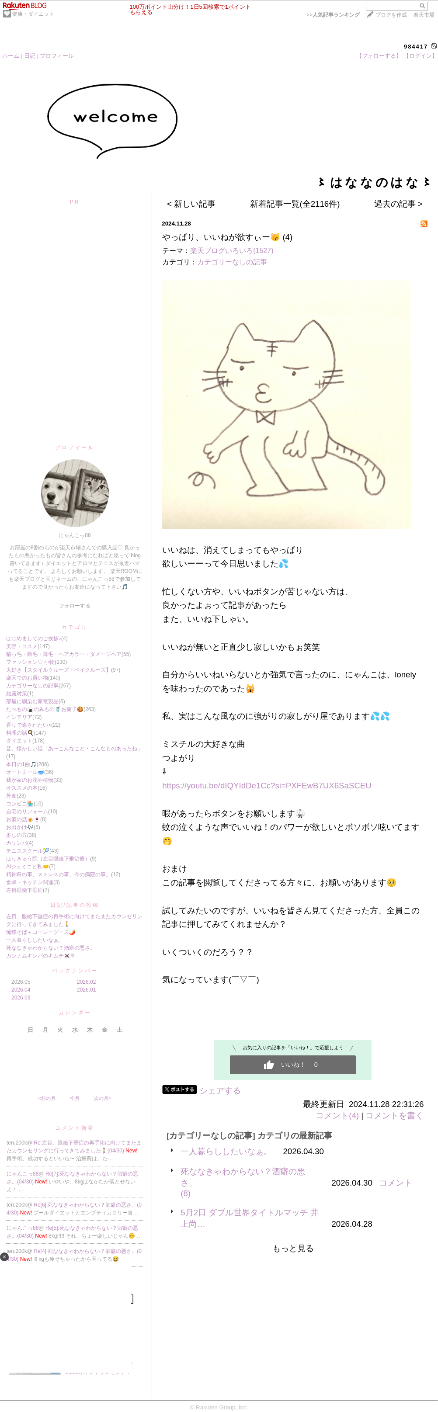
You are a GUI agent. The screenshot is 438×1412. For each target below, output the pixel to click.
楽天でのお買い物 (27, 678)
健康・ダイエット (33, 14)
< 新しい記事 (191, 203)
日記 (29, 55)
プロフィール (57, 55)
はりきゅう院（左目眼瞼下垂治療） (48, 859)
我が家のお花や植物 (29, 780)
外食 (11, 796)
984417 (416, 46)
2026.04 (20, 990)
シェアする (220, 1090)
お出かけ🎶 (20, 827)
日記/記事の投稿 (74, 905)
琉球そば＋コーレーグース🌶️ (41, 932)
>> (333, 15)
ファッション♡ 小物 (30, 662)
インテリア (19, 717)
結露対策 (16, 693)
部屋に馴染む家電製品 (32, 701)
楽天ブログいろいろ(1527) (231, 250)
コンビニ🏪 (20, 804)
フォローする (74, 606)
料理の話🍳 (20, 733)
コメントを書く (394, 1115)
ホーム (10, 55)
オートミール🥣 (25, 772)
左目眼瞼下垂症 (24, 890)
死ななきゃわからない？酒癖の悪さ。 (50, 948)
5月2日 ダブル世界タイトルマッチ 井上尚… (250, 1218)
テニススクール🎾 (27, 851)
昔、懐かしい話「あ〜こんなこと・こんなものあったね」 (74, 749)
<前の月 (46, 1098)
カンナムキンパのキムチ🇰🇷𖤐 (40, 956)
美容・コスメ (22, 646)
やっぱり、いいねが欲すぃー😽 (221, 237)
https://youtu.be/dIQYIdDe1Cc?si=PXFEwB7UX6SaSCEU (267, 785)
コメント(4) (337, 1115)
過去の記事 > (398, 203)
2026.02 (86, 982)
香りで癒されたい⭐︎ (28, 725)
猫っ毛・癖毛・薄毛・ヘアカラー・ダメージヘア (64, 654)
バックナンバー (75, 971)
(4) (287, 237)
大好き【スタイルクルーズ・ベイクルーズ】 (58, 670)
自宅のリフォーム (27, 811)
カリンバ (16, 843)
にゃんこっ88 (22, 1174)
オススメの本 (22, 788)
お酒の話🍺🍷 (23, 819)
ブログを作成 (391, 15)
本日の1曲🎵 (21, 764)
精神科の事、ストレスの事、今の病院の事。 (58, 874)
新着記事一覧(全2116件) (295, 203)
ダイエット (19, 741)
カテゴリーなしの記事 (32, 686)
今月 (75, 1098)
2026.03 (20, 998)
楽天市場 (424, 15)
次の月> (102, 1098)
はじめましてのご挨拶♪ (33, 638)
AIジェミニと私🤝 (27, 867)
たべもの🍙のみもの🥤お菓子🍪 (44, 709)
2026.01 (86, 990)
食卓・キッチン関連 (29, 882)
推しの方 (16, 835)
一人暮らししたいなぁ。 (35, 940)
